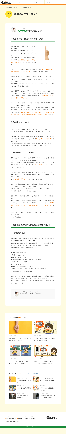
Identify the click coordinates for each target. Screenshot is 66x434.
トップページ (17, 2)
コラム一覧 (49, 2)
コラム (19, 7)
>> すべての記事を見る (33, 373)
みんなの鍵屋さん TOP (10, 7)
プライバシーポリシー (37, 2)
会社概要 (26, 2)
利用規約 (20, 418)
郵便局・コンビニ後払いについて (13, 421)
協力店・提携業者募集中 (30, 418)
